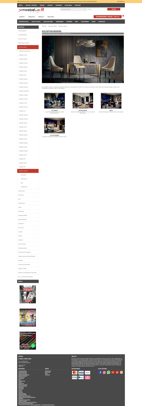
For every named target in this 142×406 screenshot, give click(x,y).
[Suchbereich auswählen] (73, 9)
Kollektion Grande (23, 119)
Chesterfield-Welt (22, 34)
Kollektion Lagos (23, 147)
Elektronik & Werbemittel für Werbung (27, 272)
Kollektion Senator (23, 95)
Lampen (20, 231)
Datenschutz (48, 371)
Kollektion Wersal (23, 67)
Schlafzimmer (24, 187)
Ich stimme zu (120, 1)
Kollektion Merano (23, 143)
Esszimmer (23, 175)
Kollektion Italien (23, 131)
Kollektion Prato (23, 71)
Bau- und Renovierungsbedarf (25, 276)
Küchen (20, 236)
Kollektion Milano (23, 59)
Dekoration (21, 223)
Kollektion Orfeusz (23, 83)
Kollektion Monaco (23, 115)
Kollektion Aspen (23, 123)
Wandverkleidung (22, 248)
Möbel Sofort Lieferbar (23, 43)
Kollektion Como (23, 103)
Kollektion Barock (23, 135)
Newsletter (31, 17)
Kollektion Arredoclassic (25, 51)
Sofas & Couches (22, 39)
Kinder (19, 207)
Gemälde (20, 240)
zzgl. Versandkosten (35, 404)
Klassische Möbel (22, 47)
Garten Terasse (22, 244)
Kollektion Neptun (23, 79)
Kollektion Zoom (23, 155)
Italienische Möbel (22, 215)
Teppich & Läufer (22, 268)
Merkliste (41, 17)
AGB (46, 373)
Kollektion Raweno (23, 87)
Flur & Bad (20, 227)
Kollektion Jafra (22, 127)
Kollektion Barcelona (24, 91)
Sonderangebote (22, 30)
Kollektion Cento (23, 139)
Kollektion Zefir (22, 75)
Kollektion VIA (22, 111)
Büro (22, 183)
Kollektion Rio (22, 159)
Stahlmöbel (21, 211)
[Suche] (96, 9)
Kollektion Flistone (23, 151)
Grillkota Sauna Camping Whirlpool (26, 256)
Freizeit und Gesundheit (24, 264)
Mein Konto (51, 17)
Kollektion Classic (23, 107)
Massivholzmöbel (22, 219)
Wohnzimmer (24, 179)
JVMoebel (47, 374)
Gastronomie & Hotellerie (24, 252)
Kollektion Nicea (23, 163)
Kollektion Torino (23, 55)
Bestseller (20, 260)
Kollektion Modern (23, 171)
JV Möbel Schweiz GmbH (48, 404)
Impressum (47, 372)
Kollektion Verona (23, 63)
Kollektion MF (22, 167)
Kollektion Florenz (23, 99)
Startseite (22, 17)
